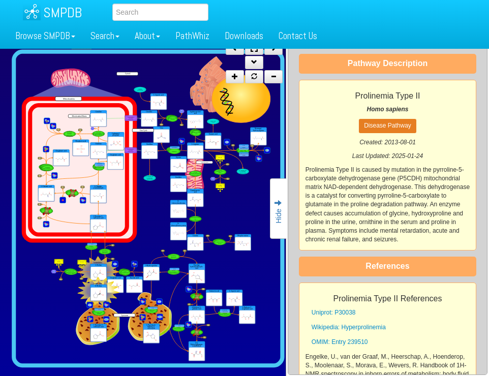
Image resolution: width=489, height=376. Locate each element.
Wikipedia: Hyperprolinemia (349, 327)
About (147, 35)
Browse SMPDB (45, 35)
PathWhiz (192, 35)
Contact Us (298, 35)
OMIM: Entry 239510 (340, 342)
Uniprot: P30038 (334, 312)
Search (104, 35)
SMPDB (62, 12)
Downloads (244, 35)
